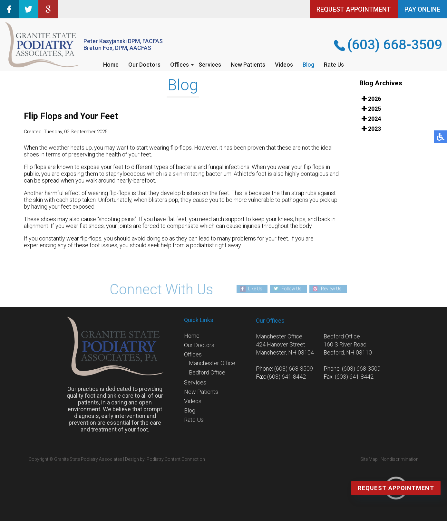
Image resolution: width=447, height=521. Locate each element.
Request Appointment (396, 488)
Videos (284, 64)
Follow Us (291, 288)
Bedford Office (207, 372)
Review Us (331, 288)
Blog (308, 64)
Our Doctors (144, 64)
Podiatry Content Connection (176, 459)
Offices (179, 64)
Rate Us (334, 64)
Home (111, 64)
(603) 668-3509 (394, 44)
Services (210, 64)
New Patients (248, 64)
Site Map (369, 459)
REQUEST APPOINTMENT (353, 9)
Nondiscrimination (400, 459)
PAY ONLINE (422, 9)
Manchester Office (212, 363)
